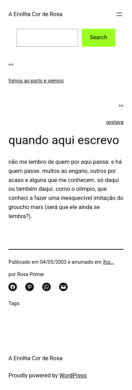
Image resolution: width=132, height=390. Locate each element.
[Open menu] (119, 14)
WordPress (73, 375)
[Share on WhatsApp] (46, 287)
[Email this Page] (63, 287)
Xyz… (108, 262)
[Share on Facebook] (12, 287)
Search (98, 37)
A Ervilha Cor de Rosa (35, 14)
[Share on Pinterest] (29, 287)
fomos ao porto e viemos (36, 80)
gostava (115, 122)
